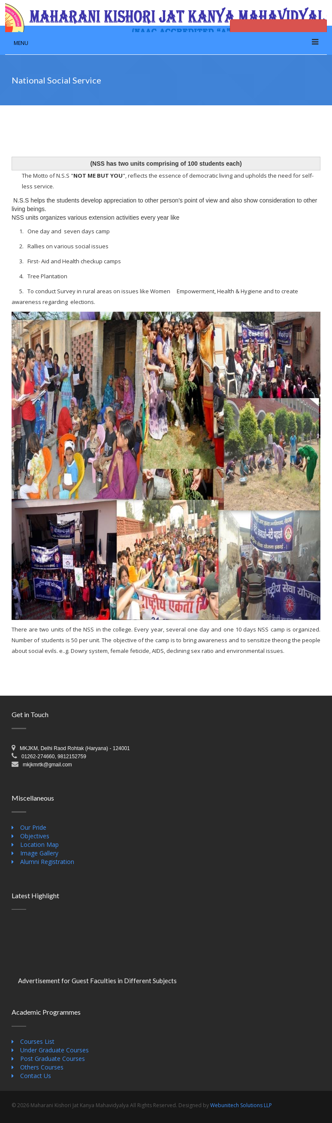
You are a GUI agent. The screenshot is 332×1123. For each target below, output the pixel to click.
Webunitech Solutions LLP (241, 1105)
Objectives (34, 836)
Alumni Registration (47, 862)
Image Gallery (39, 853)
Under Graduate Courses (54, 1050)
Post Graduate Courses (52, 1058)
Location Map (39, 844)
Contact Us (35, 1076)
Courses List (37, 1041)
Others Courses (41, 1067)
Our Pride (33, 827)
